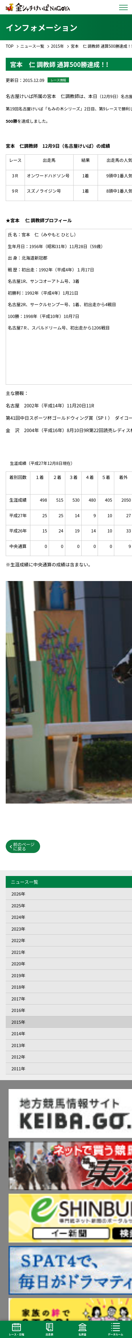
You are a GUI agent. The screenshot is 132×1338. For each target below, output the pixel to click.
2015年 (57, 46)
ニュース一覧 (32, 46)
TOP (9, 46)
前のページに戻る (24, 846)
